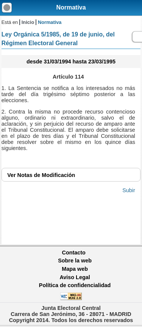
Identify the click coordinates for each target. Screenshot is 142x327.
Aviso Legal (74, 277)
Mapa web (75, 269)
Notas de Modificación (41, 175)
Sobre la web (75, 260)
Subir (128, 190)
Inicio (28, 22)
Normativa (71, 7)
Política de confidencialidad (75, 285)
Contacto (74, 253)
